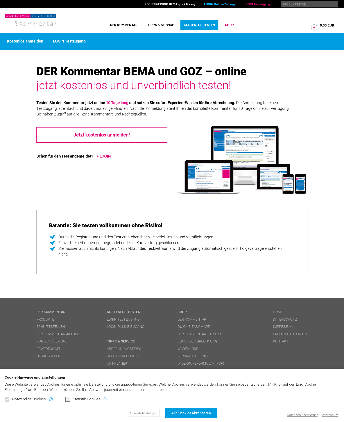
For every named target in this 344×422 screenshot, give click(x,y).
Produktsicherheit (290, 334)
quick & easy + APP (193, 326)
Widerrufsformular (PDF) (200, 363)
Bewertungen (48, 349)
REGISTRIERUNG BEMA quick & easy (170, 4)
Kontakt (280, 341)
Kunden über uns (51, 341)
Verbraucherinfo (193, 356)
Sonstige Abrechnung (197, 341)
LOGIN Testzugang (257, 4)
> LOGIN (104, 156)
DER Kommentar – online (199, 334)
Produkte (45, 319)
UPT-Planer (117, 363)
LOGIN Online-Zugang (219, 4)
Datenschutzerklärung (302, 415)
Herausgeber (48, 356)
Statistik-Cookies (82, 399)
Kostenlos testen (199, 25)
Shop (229, 25)
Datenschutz (285, 319)
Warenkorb (187, 349)
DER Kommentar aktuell (58, 334)
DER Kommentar (124, 25)
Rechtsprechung (122, 356)
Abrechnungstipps (124, 349)
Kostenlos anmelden (25, 41)
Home (278, 312)
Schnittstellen (50, 326)
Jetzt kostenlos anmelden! (102, 135)
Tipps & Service (161, 25)
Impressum (330, 415)
